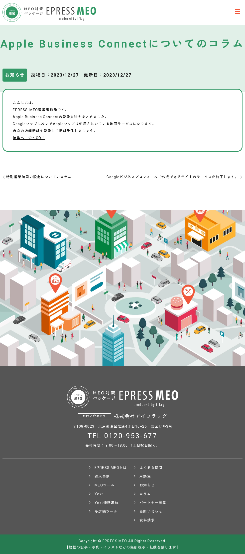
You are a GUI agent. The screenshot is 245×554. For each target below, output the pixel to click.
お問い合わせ (150, 511)
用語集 (145, 476)
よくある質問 (150, 468)
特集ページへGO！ (29, 138)
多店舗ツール (106, 511)
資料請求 (147, 520)
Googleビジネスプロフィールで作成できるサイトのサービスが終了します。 (173, 177)
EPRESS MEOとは (111, 468)
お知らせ (147, 485)
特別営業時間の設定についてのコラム (39, 177)
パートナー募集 (152, 503)
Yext (99, 494)
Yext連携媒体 (107, 503)
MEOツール (105, 485)
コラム (145, 494)
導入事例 (102, 476)
